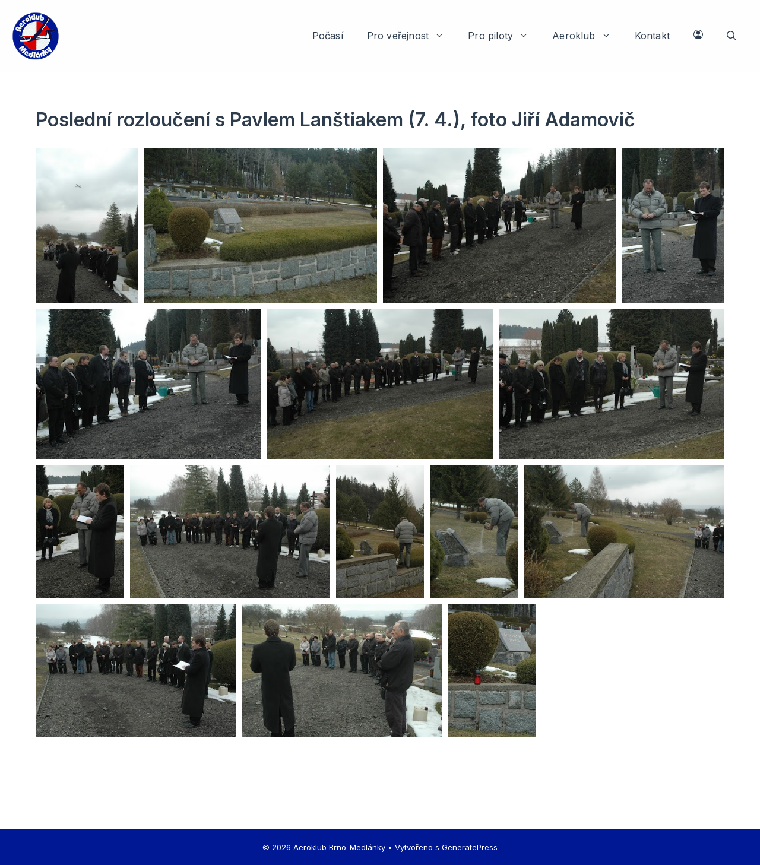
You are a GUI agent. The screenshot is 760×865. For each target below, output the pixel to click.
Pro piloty (504, 35)
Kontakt (652, 36)
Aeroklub (587, 35)
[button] (731, 35)
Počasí (327, 36)
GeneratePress (470, 847)
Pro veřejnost (411, 35)
